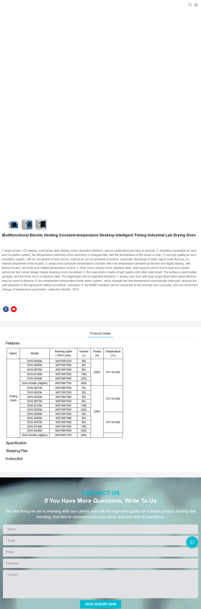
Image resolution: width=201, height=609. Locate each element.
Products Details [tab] (100, 333)
